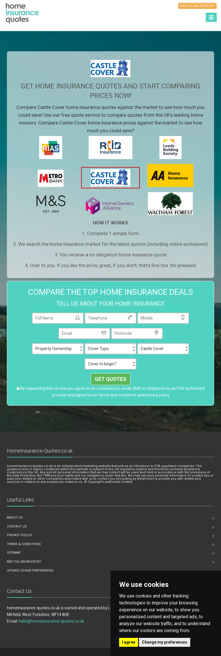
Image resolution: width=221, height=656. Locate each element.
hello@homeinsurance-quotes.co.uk (51, 621)
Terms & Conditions (24, 544)
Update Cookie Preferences (30, 570)
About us (15, 517)
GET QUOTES (110, 379)
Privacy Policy (19, 535)
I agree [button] (128, 642)
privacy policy (157, 395)
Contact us (17, 526)
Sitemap (14, 553)
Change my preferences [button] (164, 642)
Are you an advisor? (24, 562)
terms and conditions (117, 395)
